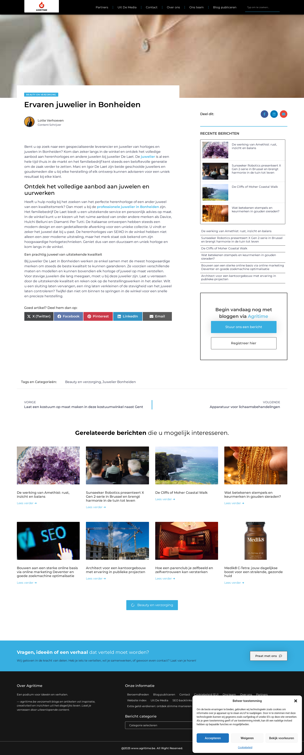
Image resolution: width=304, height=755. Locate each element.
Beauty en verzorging (41, 94)
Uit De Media (127, 7)
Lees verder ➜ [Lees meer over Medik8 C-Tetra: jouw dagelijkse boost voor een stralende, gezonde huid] (234, 583)
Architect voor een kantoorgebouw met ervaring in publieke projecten (238, 277)
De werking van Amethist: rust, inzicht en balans (254, 146)
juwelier (148, 157)
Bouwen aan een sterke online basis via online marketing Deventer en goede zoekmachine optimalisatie (242, 267)
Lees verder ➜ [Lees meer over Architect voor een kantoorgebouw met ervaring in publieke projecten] (96, 578)
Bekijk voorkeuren (281, 738)
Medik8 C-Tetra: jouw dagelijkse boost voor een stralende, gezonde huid (253, 572)
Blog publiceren (224, 7)
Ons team (196, 7)
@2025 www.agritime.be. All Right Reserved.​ (152, 748)
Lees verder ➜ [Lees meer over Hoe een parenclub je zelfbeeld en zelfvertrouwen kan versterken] (165, 578)
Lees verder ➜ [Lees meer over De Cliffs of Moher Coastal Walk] (165, 499)
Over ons (173, 7)
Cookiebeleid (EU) (206, 694)
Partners (102, 7)
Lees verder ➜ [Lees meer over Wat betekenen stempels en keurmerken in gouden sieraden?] (234, 503)
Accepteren (213, 738)
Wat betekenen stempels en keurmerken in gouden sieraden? (255, 209)
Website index (136, 700)
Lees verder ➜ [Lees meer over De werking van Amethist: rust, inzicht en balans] (27, 503)
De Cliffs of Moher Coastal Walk (255, 187)
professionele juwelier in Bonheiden (128, 207)
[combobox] (262, 7)
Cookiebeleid (245, 747)
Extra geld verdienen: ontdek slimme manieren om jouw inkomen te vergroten (181, 706)
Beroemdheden (138, 694)
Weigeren (247, 738)
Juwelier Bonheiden (119, 382)
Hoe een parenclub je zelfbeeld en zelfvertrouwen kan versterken (184, 570)
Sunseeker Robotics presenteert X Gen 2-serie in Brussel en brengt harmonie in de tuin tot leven (256, 169)
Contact (152, 7)
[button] (296, 701)
